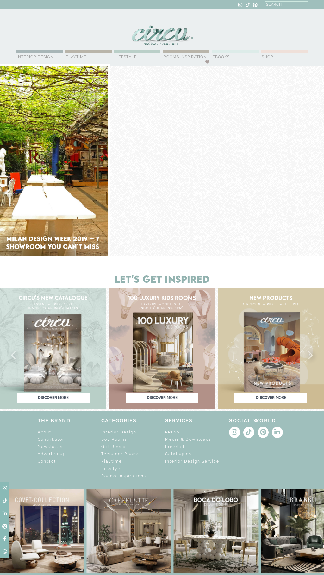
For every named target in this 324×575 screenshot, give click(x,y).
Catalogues (178, 454)
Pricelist (175, 447)
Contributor (51, 439)
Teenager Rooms (120, 454)
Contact (47, 461)
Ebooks (221, 57)
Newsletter (50, 447)
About (44, 432)
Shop (267, 57)
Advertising (51, 454)
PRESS (172, 432)
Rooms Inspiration (185, 57)
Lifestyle (126, 57)
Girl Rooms (114, 447)
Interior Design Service (192, 461)
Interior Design (35, 57)
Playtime (76, 57)
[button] (14, 355)
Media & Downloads (188, 439)
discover (53, 397)
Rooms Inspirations (123, 476)
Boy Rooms (114, 439)
